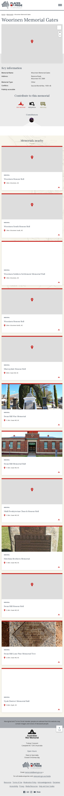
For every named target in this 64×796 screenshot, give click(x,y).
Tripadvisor (27, 792)
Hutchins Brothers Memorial (17, 559)
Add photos (32, 107)
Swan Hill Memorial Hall (15, 464)
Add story (43, 107)
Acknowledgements (45, 782)
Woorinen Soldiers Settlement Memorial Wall (24, 274)
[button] (60, 5)
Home (3, 14)
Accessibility (14, 786)
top (60, 730)
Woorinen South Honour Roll (17, 226)
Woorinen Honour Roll (14, 179)
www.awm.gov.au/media (42, 776)
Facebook (24, 792)
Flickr (39, 792)
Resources (7, 782)
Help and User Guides (46, 786)
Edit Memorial (20, 107)
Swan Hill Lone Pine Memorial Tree (20, 653)
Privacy (21, 786)
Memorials (10, 14)
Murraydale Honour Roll (15, 369)
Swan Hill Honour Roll (14, 606)
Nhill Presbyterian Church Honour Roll (21, 511)
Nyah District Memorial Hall (16, 701)
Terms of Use (17, 782)
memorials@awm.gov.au (34, 772)
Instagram (31, 792)
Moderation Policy (29, 782)
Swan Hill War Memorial (15, 416)
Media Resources (31, 786)
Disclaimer (56, 782)
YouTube (34, 792)
